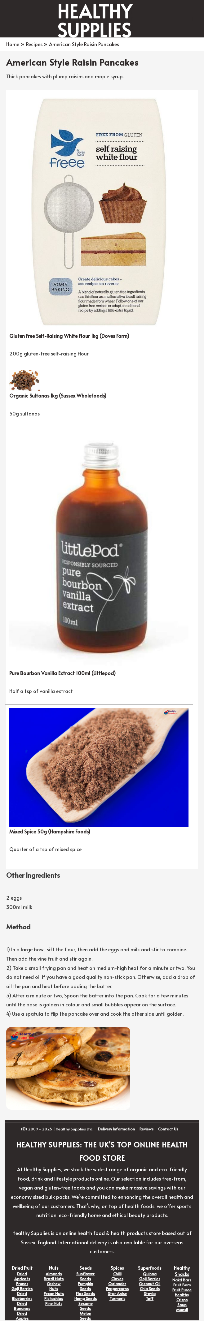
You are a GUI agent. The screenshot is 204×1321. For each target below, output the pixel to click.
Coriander (117, 1283)
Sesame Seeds (85, 1306)
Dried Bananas (22, 1306)
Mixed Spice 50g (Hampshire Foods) (49, 831)
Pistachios (53, 1298)
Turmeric (117, 1298)
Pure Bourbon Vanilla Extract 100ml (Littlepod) (62, 672)
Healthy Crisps (182, 1297)
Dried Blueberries (22, 1296)
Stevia (150, 1293)
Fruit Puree (182, 1290)
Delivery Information (116, 1129)
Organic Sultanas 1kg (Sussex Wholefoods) (57, 395)
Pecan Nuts (54, 1293)
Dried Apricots (22, 1276)
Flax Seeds (85, 1293)
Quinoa (150, 1273)
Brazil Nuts (54, 1278)
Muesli (182, 1309)
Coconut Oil (149, 1283)
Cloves (117, 1278)
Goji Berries (22, 1288)
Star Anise (117, 1293)
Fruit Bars (182, 1285)
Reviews (146, 1129)
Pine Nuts (53, 1303)
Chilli (117, 1273)
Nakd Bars (181, 1280)
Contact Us (168, 1129)
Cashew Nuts (53, 1286)
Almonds (54, 1273)
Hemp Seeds (85, 1298)
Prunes (22, 1283)
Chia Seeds (150, 1288)
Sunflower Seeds (85, 1276)
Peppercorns (117, 1288)
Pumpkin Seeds (85, 1286)
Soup (182, 1304)
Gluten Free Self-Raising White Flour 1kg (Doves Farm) (69, 335)
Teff (149, 1298)
